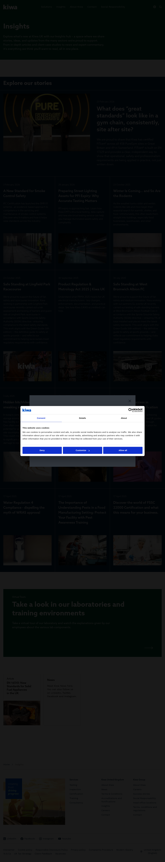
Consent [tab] (41, 418)
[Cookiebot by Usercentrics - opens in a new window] (130, 410)
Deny (42, 450)
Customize (83, 450)
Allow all (123, 450)
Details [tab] (82, 418)
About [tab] (124, 418)
